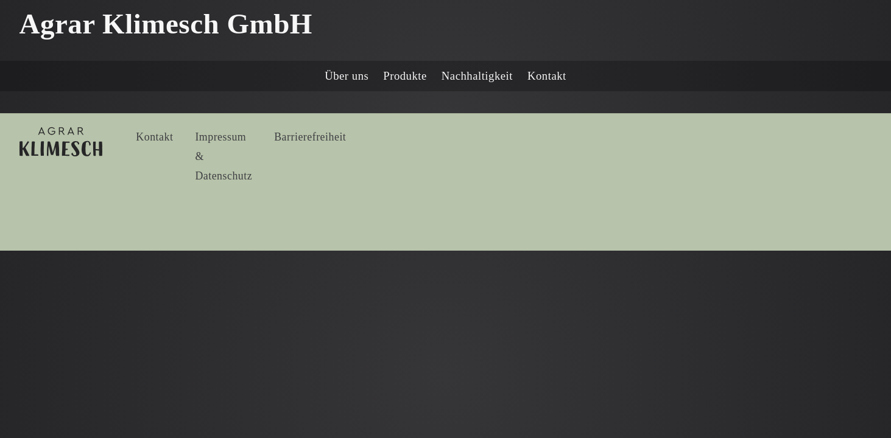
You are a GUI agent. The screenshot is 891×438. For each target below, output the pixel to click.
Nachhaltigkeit (477, 75)
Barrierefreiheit (310, 137)
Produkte (405, 75)
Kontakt (546, 75)
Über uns (346, 75)
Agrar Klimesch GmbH (165, 24)
